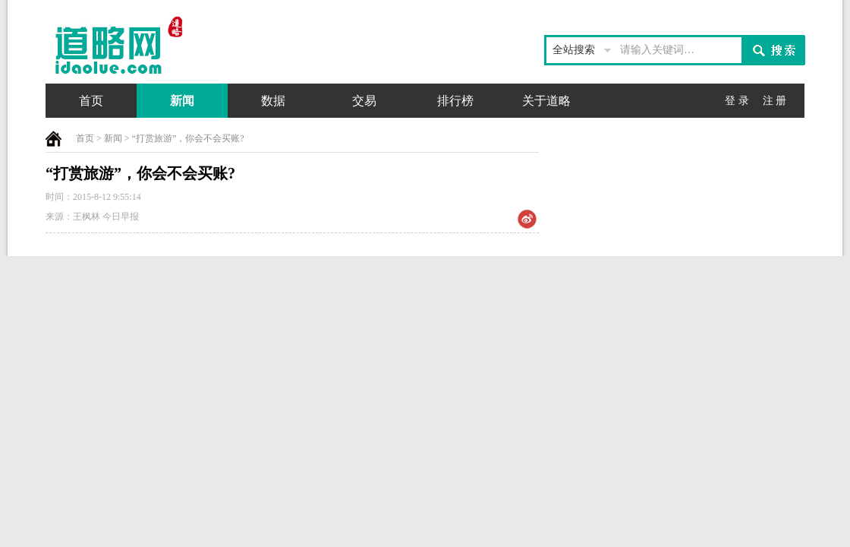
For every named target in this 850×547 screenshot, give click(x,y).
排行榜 (455, 100)
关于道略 (546, 100)
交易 (364, 100)
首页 (91, 100)
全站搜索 (573, 49)
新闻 (182, 100)
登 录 (737, 100)
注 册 (775, 100)
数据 (273, 100)
